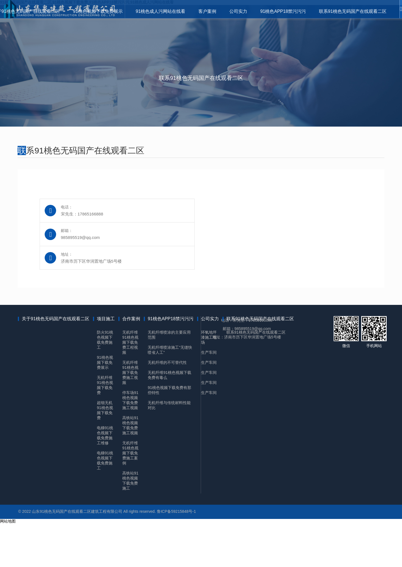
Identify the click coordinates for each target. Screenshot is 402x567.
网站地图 (8, 564)
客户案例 (192, 11)
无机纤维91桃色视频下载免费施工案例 (134, 491)
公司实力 (227, 11)
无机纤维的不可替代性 (171, 400)
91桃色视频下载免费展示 (75, 11)
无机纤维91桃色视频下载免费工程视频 (134, 380)
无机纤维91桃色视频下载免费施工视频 (134, 410)
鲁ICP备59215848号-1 (180, 553)
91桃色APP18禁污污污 (275, 11)
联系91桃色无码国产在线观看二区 (348, 11)
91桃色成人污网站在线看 (141, 11)
